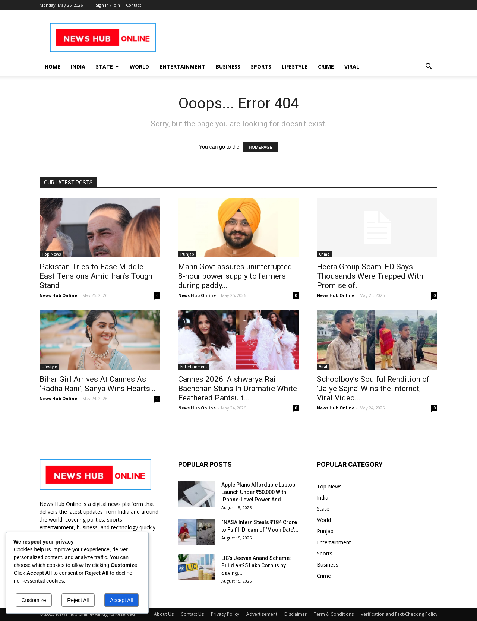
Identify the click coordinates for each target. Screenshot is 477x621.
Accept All (121, 600)
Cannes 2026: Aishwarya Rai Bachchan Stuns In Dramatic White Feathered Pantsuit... (237, 388)
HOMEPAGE (260, 147)
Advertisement (261, 614)
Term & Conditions (334, 614)
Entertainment (182, 66)
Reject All (78, 600)
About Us (164, 614)
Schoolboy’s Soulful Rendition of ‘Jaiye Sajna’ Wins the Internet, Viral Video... (373, 388)
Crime (326, 66)
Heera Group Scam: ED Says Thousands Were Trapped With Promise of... (370, 276)
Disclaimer (295, 614)
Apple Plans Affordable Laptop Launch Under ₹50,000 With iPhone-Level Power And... (258, 492)
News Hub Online (58, 295)
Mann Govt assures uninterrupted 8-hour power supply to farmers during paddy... (235, 276)
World (139, 66)
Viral (351, 66)
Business (228, 66)
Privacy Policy (225, 614)
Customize (33, 600)
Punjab (187, 254)
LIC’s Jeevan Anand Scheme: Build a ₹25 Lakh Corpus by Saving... (256, 565)
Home (52, 66)
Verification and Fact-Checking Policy (399, 614)
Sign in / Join (108, 5)
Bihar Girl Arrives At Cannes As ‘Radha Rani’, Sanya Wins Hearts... (98, 384)
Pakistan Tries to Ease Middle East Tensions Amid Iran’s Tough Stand (96, 276)
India (78, 66)
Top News (51, 254)
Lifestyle (294, 66)
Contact (133, 5)
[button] (428, 67)
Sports (261, 66)
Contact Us (192, 614)
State (107, 66)
